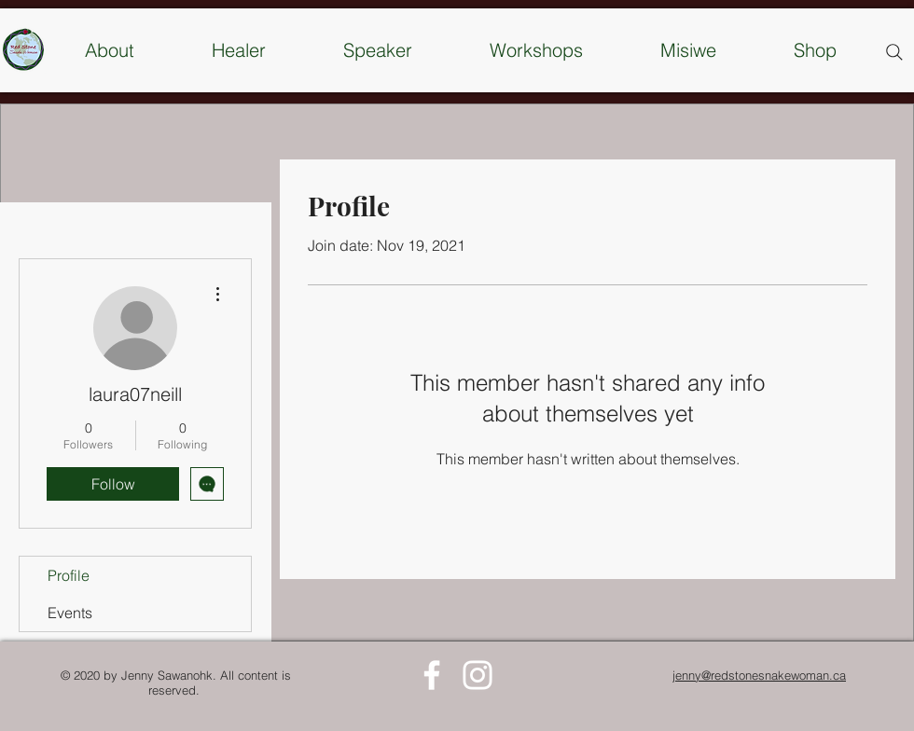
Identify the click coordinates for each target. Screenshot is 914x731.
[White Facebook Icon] (431, 675)
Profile (69, 575)
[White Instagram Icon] (477, 675)
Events (70, 612)
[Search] (894, 52)
